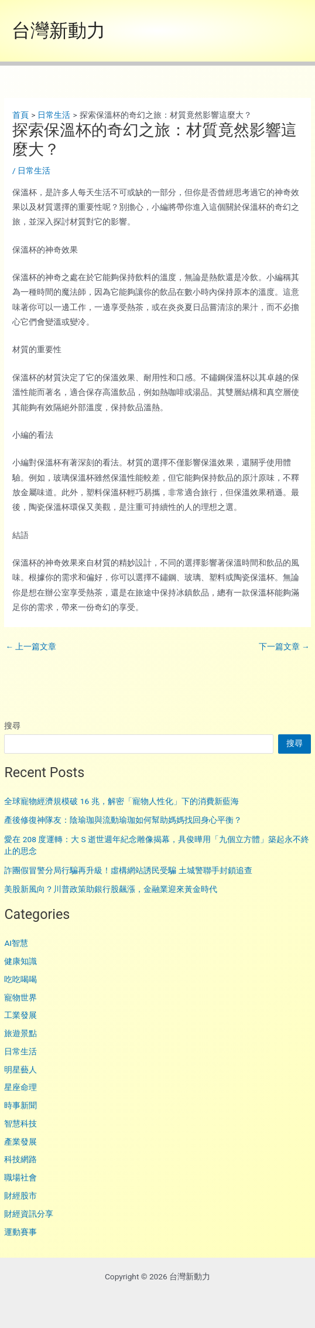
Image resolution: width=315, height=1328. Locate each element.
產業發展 (20, 1141)
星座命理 (20, 1087)
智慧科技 (20, 1123)
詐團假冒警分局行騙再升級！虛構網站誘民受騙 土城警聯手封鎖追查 (128, 870)
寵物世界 (20, 997)
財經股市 (20, 1195)
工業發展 (20, 1015)
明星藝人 (20, 1069)
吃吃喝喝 (20, 979)
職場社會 (20, 1177)
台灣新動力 (58, 30)
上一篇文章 (30, 647)
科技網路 (20, 1159)
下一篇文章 (284, 647)
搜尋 (12, 725)
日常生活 (20, 1051)
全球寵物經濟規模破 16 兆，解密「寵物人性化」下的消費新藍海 (121, 801)
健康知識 (20, 961)
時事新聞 (20, 1105)
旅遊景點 (20, 1033)
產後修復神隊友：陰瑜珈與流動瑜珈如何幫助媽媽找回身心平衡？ (123, 820)
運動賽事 (20, 1232)
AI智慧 (16, 943)
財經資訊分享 (28, 1213)
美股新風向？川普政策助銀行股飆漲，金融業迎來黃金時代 (110, 889)
